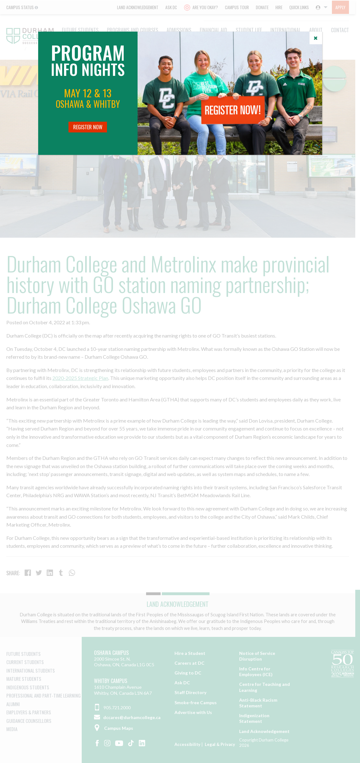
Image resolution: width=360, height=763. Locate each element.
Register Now (88, 127)
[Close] (316, 38)
